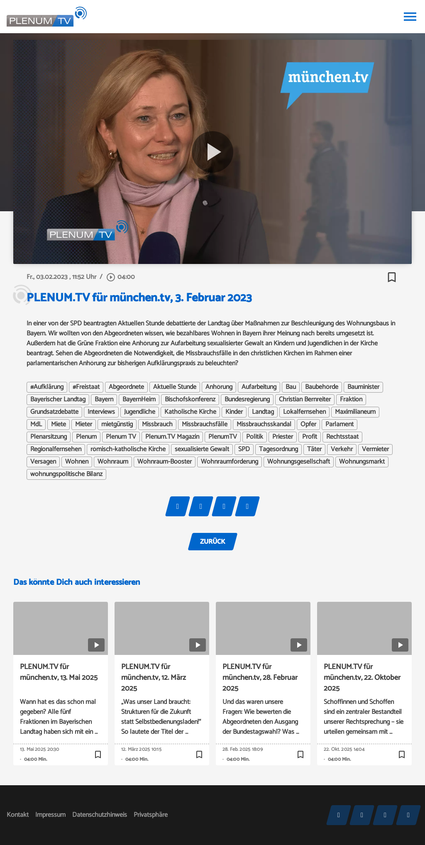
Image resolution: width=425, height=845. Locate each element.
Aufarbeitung (259, 387)
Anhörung (218, 387)
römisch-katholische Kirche (128, 449)
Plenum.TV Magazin (172, 437)
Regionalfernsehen (55, 449)
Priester (282, 437)
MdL (36, 424)
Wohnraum (113, 462)
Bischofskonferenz (190, 399)
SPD (244, 449)
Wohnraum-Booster (164, 462)
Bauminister (363, 387)
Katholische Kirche (190, 412)
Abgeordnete (126, 387)
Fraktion (351, 399)
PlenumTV (222, 437)
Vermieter (375, 449)
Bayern (104, 399)
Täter (314, 449)
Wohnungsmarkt (362, 462)
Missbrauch (157, 424)
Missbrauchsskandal (264, 424)
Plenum (86, 437)
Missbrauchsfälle (204, 424)
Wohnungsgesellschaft (298, 462)
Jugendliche (139, 412)
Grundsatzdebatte (54, 412)
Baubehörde (321, 387)
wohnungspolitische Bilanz (66, 474)
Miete (58, 424)
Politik (254, 437)
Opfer (308, 424)
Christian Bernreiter (305, 399)
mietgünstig (117, 424)
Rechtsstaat (342, 437)
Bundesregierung (247, 399)
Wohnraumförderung (229, 462)
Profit (309, 437)
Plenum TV (121, 437)
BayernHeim (139, 399)
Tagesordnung (278, 449)
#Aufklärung (47, 387)
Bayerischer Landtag (57, 399)
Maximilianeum (355, 412)
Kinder (234, 412)
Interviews (101, 412)
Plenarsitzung (48, 437)
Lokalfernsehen (304, 412)
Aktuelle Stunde (174, 387)
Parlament (339, 424)
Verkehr (342, 449)
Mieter (83, 424)
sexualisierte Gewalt (202, 449)
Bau (291, 387)
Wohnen (76, 462)
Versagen (43, 462)
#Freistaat (86, 387)
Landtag (263, 412)
